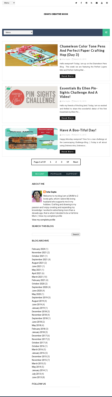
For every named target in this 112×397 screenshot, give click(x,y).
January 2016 (38, 335)
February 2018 (38, 310)
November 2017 (39, 321)
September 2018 (40, 300)
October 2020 (38, 265)
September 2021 (40, 241)
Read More (41, 68)
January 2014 (38, 352)
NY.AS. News (82, 383)
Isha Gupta (51, 174)
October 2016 (38, 328)
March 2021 (37, 258)
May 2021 (36, 251)
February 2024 (38, 231)
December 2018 (39, 293)
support (72, 155)
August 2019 (38, 283)
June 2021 (37, 248)
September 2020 (40, 269)
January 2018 (38, 314)
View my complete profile (43, 201)
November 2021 (39, 234)
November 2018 (39, 296)
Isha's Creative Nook (56, 14)
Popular (56, 155)
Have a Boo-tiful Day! (52, 115)
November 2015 (39, 341)
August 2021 (38, 245)
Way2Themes (28, 383)
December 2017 (39, 317)
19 (67, 143)
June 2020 (37, 272)
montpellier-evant (10, 387)
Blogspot (53, 383)
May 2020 (36, 276)
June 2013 (37, 359)
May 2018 (36, 307)
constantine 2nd (66, 383)
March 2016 (37, 331)
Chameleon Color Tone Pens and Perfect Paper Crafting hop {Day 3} (67, 48)
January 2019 (38, 290)
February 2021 (38, 262)
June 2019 (37, 286)
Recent (40, 155)
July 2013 (36, 355)
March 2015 (37, 345)
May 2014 (36, 348)
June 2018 (37, 303)
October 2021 (38, 238)
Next (75, 143)
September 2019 (40, 279)
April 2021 (36, 255)
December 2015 (39, 338)
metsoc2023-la (96, 383)
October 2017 (38, 324)
